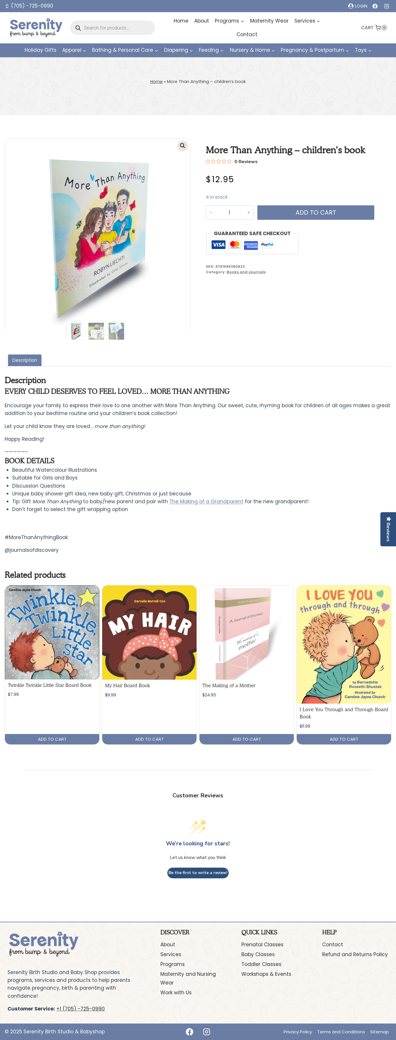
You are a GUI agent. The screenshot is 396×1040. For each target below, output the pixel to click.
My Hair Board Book (127, 685)
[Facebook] (375, 6)
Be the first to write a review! (198, 872)
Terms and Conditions (341, 1032)
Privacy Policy (298, 1032)
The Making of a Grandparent (206, 501)
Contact (246, 34)
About (201, 20)
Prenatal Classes (262, 944)
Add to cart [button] (52, 739)
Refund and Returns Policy (355, 954)
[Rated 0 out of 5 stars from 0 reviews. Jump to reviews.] (232, 161)
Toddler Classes (261, 964)
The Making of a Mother (228, 685)
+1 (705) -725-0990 (80, 1008)
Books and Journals (246, 272)
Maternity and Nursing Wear (188, 978)
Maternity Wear (269, 20)
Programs (172, 964)
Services (170, 954)
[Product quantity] (228, 213)
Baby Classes (258, 954)
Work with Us (176, 992)
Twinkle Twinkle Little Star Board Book (49, 685)
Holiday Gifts (40, 50)
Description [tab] (24, 360)
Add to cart (314, 212)
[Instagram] (386, 6)
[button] (182, 146)
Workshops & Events (266, 974)
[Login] (357, 6)
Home (181, 20)
